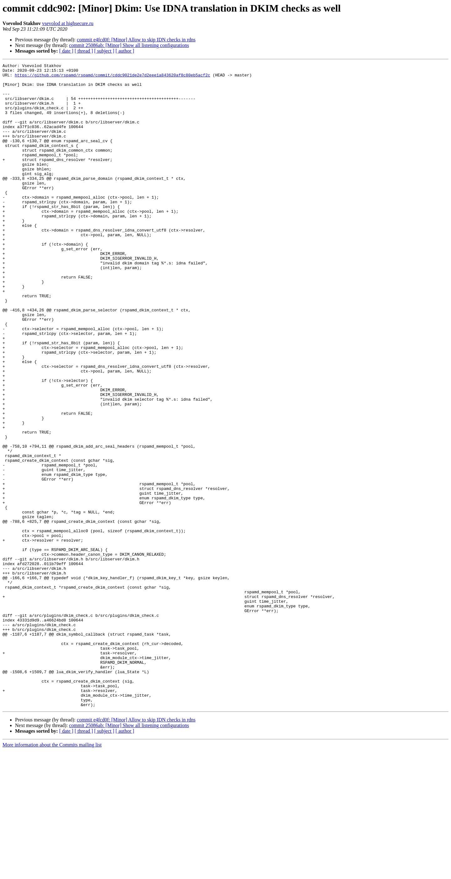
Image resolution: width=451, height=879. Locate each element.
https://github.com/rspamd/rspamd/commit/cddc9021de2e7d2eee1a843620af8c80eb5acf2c (112, 78)
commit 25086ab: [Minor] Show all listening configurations (129, 45)
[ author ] (125, 51)
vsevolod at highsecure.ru (67, 23)
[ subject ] (104, 51)
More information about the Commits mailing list (52, 873)
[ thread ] (84, 51)
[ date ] (66, 51)
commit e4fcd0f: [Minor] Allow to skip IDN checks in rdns (136, 39)
